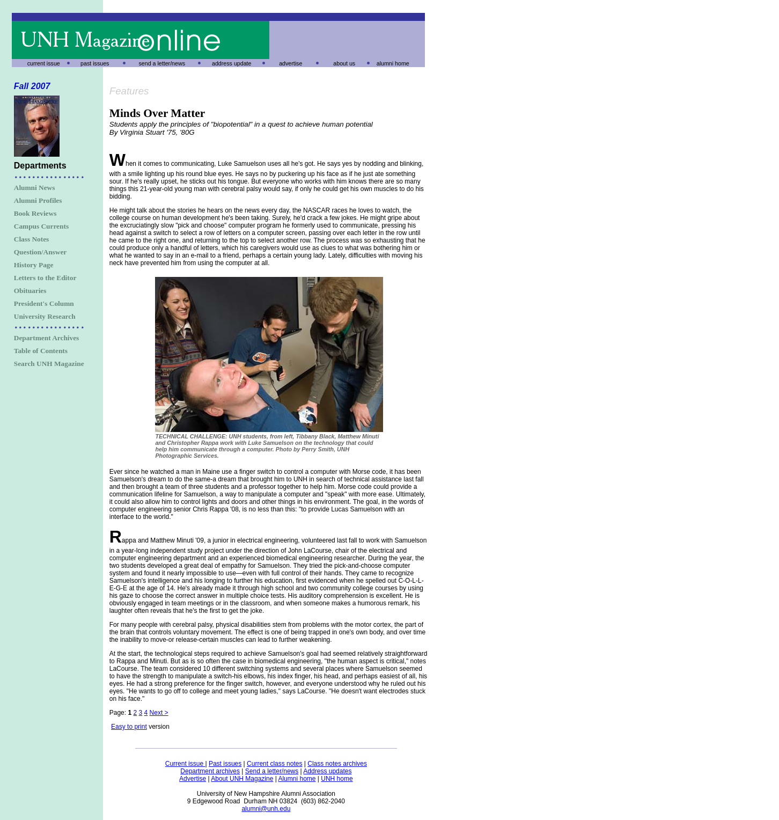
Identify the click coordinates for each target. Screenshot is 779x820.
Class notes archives (337, 763)
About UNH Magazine (242, 778)
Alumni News (34, 188)
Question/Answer (40, 252)
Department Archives (46, 338)
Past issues (225, 763)
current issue (43, 63)
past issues (94, 63)
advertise (290, 63)
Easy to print (129, 726)
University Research (45, 316)
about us (344, 63)
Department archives (210, 771)
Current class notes (274, 763)
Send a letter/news (271, 771)
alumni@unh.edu (265, 808)
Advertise (192, 778)
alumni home (393, 63)
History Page (34, 265)
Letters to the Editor (45, 278)
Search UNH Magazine (49, 364)
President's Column (44, 303)
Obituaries (30, 291)
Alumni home (296, 778)
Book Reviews (35, 213)
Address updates (327, 771)
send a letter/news (162, 63)
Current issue (185, 763)
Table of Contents (41, 351)
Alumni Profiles (38, 200)
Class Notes (31, 239)
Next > (159, 712)
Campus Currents (41, 226)
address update (231, 63)
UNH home (336, 778)
